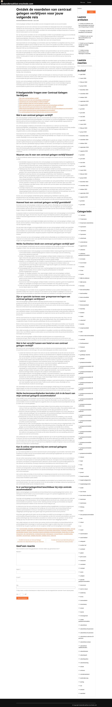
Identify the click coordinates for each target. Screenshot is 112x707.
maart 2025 (83, 124)
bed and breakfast (85, 289)
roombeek (82, 564)
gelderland (83, 351)
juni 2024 (82, 158)
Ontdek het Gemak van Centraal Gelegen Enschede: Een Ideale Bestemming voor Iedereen (30, 540)
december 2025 (84, 89)
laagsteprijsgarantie (85, 484)
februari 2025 (83, 128)
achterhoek (83, 238)
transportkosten (58, 534)
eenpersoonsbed (84, 328)
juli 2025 (82, 109)
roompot (82, 568)
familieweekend (84, 343)
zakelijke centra (46, 535)
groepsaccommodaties (86, 453)
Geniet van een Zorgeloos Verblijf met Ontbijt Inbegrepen (86, 44)
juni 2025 (82, 112)
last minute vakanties (85, 495)
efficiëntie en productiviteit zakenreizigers (49, 530)
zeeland (82, 689)
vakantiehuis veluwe (85, 642)
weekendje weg (84, 678)
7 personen (83, 230)
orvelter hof (83, 545)
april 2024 (82, 166)
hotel (81, 461)
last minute (83, 491)
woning (82, 682)
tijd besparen (49, 534)
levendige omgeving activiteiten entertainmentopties (47, 532)
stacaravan (83, 585)
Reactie (18, 551)
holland (82, 457)
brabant (82, 312)
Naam (18, 569)
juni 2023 (82, 204)
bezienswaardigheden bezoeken (61, 529)
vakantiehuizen (84, 651)
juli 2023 (82, 201)
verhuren (82, 670)
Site (17, 585)
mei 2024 (82, 162)
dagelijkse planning (32, 530)
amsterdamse (83, 242)
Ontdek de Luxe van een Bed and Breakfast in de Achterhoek (86, 37)
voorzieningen (26, 535)
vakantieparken (84, 659)
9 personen (83, 234)
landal (81, 487)
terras (81, 596)
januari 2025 (83, 132)
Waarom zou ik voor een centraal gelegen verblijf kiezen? (34, 100)
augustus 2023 (84, 197)
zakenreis (53, 535)
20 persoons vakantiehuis (86, 223)
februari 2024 (83, 174)
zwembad (82, 693)
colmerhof (82, 320)
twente (82, 612)
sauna (81, 572)
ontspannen (19, 534)
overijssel (82, 549)
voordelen (19, 535)
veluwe (82, 666)
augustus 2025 (84, 105)
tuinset (82, 608)
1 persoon (82, 215)
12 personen (83, 219)
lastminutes (83, 503)
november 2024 (84, 139)
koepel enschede (84, 476)
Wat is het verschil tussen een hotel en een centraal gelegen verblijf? (37, 107)
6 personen (83, 226)
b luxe (81, 270)
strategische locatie (40, 534)
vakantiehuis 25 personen (86, 632)
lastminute (83, 499)
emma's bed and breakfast (87, 335)
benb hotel (83, 301)
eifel (81, 331)
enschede (82, 339)
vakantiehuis (83, 625)
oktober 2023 (83, 189)
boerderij (82, 308)
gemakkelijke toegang (22, 532)
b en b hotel (83, 262)
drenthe (82, 324)
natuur (82, 522)
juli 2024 (82, 155)
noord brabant (84, 533)
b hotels (82, 266)
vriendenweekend (84, 674)
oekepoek (82, 541)
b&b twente (83, 282)
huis (81, 464)
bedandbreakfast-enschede (26, 20)
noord (81, 530)
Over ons (82, 2)
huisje (81, 468)
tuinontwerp (83, 604)
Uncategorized (84, 615)
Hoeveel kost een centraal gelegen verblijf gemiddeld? (33, 101)
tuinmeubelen (83, 600)
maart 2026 (83, 78)
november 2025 (84, 93)
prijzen (82, 553)
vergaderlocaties (67, 534)
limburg (82, 507)
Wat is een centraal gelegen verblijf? (29, 98)
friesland (82, 347)
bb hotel (82, 285)
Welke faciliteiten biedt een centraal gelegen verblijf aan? (34, 103)
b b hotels (82, 259)
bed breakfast (83, 293)
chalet (81, 316)
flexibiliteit (70, 530)
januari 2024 (83, 178)
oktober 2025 (83, 97)
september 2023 (84, 193)
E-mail (18, 577)
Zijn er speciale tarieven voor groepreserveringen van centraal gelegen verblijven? (41, 105)
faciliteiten (64, 530)
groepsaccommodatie (85, 362)
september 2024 (84, 147)
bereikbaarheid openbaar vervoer (43, 529)
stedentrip (83, 592)
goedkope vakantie (85, 354)
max (81, 518)
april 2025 (82, 120)
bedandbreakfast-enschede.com (17, 3)
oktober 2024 (83, 143)
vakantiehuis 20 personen (86, 629)
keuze (30, 532)
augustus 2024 (84, 151)
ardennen (82, 249)
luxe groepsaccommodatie (87, 514)
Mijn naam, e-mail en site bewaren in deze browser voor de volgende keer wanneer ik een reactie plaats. (46, 590)
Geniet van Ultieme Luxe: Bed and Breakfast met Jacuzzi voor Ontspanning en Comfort (86, 25)
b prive (82, 274)
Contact (89, 2)
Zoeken (80, 8)
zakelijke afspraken (36, 535)
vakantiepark (83, 655)
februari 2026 (83, 82)
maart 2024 (83, 170)
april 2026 (82, 74)
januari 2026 (83, 86)
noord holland (83, 537)
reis (25, 534)
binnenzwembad (84, 305)
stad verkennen (30, 534)
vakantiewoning (84, 662)
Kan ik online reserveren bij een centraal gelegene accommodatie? (37, 110)
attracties (30, 529)
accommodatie (23, 529)
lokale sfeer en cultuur (68, 532)
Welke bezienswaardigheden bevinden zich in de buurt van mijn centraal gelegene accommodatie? (45, 108)
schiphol (82, 576)
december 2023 (84, 181)
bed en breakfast (84, 297)
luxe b (81, 510)
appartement (83, 246)
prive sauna (83, 556)
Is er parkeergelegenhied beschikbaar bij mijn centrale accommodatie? (38, 112)
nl (80, 526)
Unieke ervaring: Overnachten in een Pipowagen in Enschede (84, 51)
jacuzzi (82, 472)
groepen (82, 358)
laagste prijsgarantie (85, 480)
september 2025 (84, 101)
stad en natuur (84, 589)
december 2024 (84, 135)
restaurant (83, 560)
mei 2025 (82, 116)
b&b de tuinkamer (84, 278)
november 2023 (84, 185)
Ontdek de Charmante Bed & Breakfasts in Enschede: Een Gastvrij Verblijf (62, 540)
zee (81, 685)
